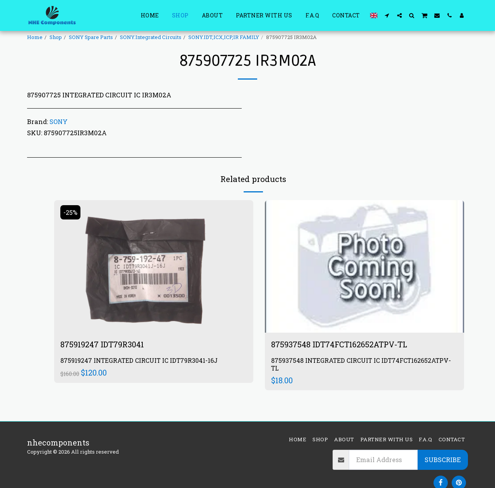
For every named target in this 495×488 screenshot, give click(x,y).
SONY (59, 121)
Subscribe (443, 460)
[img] (153, 266)
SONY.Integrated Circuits (150, 37)
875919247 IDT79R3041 (102, 344)
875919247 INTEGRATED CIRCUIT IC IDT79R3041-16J (139, 360)
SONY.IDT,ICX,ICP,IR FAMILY (223, 37)
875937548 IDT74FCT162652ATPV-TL (339, 344)
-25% (70, 212)
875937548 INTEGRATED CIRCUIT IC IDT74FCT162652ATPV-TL (361, 364)
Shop (56, 37)
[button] (387, 15)
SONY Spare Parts (91, 37)
